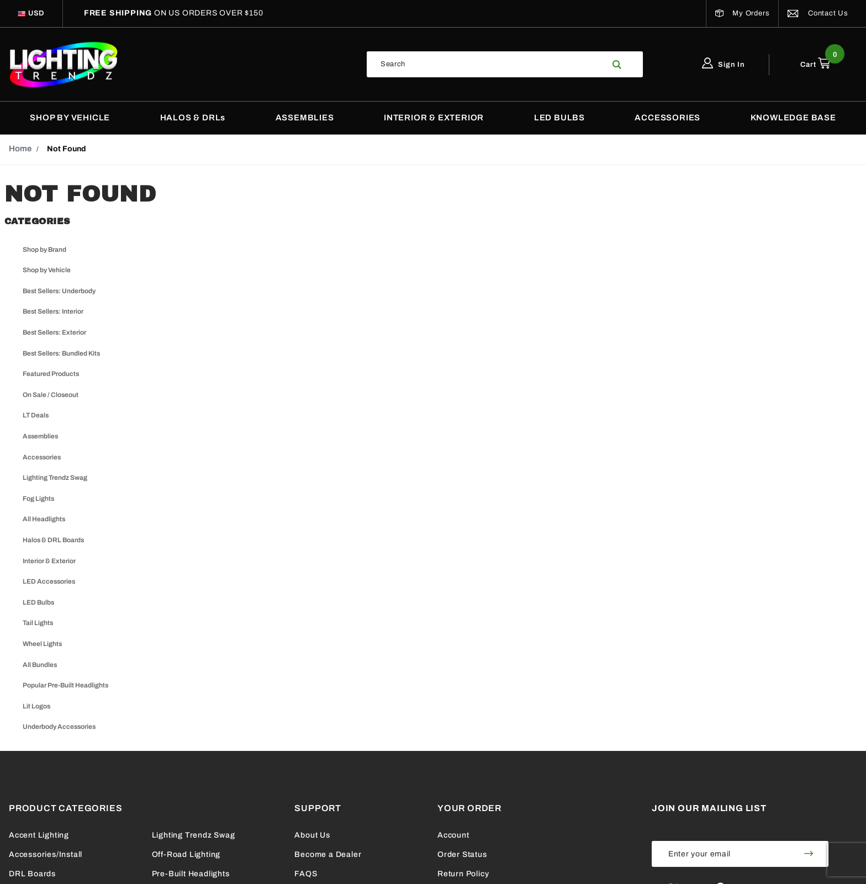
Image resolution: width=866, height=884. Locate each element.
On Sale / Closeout (50, 395)
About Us (312, 835)
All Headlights (44, 519)
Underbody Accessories (59, 727)
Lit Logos (36, 706)
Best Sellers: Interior (53, 311)
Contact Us (818, 13)
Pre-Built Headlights (191, 874)
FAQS (305, 874)
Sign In (723, 64)
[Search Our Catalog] (486, 64)
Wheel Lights (42, 644)
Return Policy (463, 874)
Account (453, 835)
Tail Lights (38, 623)
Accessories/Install (45, 854)
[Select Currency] (36, 13)
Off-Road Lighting (186, 854)
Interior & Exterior (49, 561)
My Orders (742, 13)
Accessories (42, 457)
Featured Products (51, 374)
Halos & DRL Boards (53, 540)
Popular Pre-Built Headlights (65, 685)
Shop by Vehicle (47, 270)
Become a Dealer (327, 854)
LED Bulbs (38, 602)
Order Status (462, 854)
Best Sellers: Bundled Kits (61, 353)
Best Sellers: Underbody (59, 291)
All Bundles (40, 665)
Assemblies (40, 436)
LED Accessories (49, 581)
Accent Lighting (39, 835)
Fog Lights (38, 498)
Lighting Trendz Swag (55, 477)
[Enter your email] (720, 854)
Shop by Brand (44, 249)
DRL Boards (32, 874)
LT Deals (36, 415)
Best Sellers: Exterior (54, 332)
